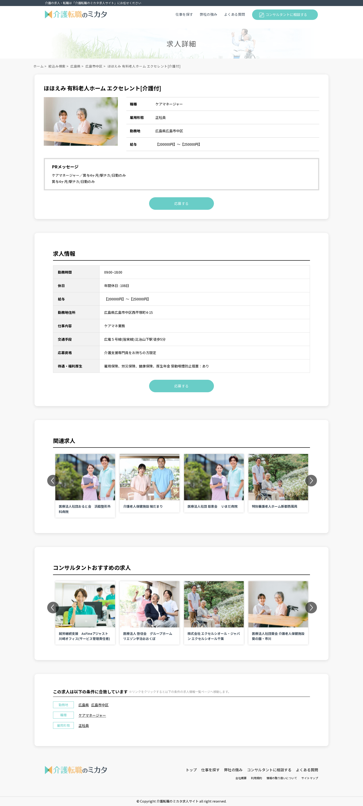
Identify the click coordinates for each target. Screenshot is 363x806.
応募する (181, 203)
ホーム (38, 66)
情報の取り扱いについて (281, 778)
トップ (191, 769)
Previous (53, 480)
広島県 (75, 66)
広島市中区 (94, 66)
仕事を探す (184, 14)
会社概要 (241, 778)
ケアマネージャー (92, 715)
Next (311, 480)
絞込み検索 (57, 66)
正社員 (83, 725)
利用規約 (256, 778)
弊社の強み (208, 14)
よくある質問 (234, 14)
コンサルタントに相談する (286, 14)
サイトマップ (309, 778)
